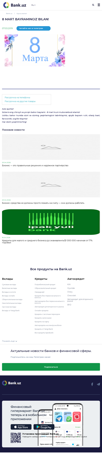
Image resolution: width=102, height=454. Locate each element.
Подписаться (51, 368)
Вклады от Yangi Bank (12, 310)
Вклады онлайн (9, 295)
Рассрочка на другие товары (20, 101)
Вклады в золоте (9, 292)
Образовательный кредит (46, 288)
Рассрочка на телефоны (17, 97)
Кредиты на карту (43, 323)
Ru (33, 5)
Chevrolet (71, 295)
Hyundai (71, 288)
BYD (69, 305)
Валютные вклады (10, 288)
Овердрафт (40, 292)
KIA (68, 284)
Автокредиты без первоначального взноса (46, 302)
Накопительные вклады (13, 303)
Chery (70, 292)
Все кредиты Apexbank (45, 334)
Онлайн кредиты (42, 312)
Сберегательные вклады (13, 299)
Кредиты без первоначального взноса (49, 296)
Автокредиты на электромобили (49, 327)
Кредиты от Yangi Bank (45, 330)
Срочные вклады (9, 307)
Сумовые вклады (9, 284)
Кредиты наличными (44, 319)
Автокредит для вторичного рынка (47, 307)
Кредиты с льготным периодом (49, 316)
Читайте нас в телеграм (31, 28)
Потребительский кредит (46, 284)
